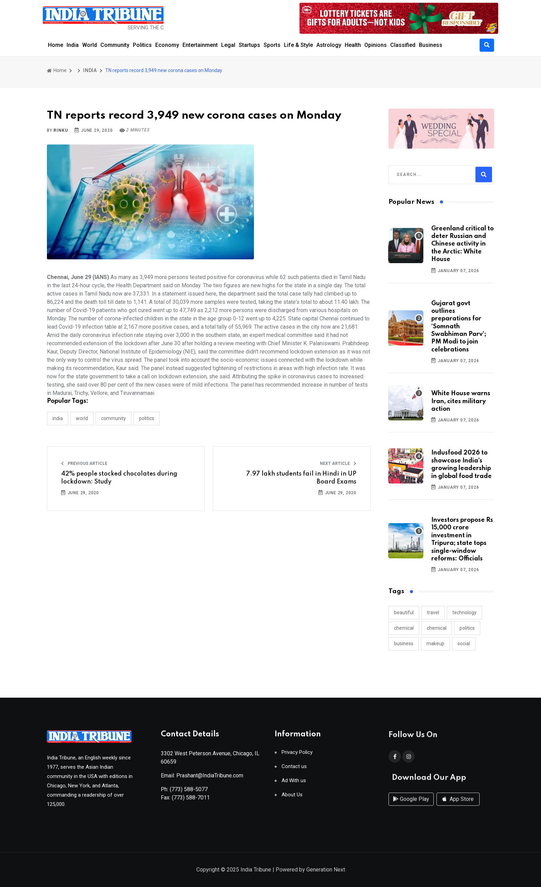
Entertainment (200, 45)
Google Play (411, 806)
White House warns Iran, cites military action (460, 401)
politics (467, 628)
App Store (458, 806)
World (89, 45)
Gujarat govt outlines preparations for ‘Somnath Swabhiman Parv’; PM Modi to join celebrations (458, 326)
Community (114, 45)
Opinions (375, 45)
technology (464, 612)
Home (55, 45)
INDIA (90, 70)
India (73, 45)
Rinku (60, 130)
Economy (167, 45)
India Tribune (255, 870)
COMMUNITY (113, 418)
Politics (142, 45)
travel (433, 612)
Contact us (294, 769)
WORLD (82, 418)
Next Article (338, 463)
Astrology (328, 45)
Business (430, 45)
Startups (249, 45)
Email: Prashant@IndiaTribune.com (202, 778)
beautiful (404, 612)
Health (353, 45)
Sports (272, 45)
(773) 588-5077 (189, 792)
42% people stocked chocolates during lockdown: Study (119, 478)
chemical (404, 628)
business (403, 643)
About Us (292, 797)
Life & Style (298, 45)
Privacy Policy (297, 755)
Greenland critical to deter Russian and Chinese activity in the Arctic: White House (462, 244)
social (464, 643)
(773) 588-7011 (191, 800)
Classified (402, 45)
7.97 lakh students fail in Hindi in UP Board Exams (301, 478)
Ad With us (294, 783)
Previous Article (84, 463)
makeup (435, 643)
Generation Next (325, 870)
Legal (228, 45)
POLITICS (146, 418)
